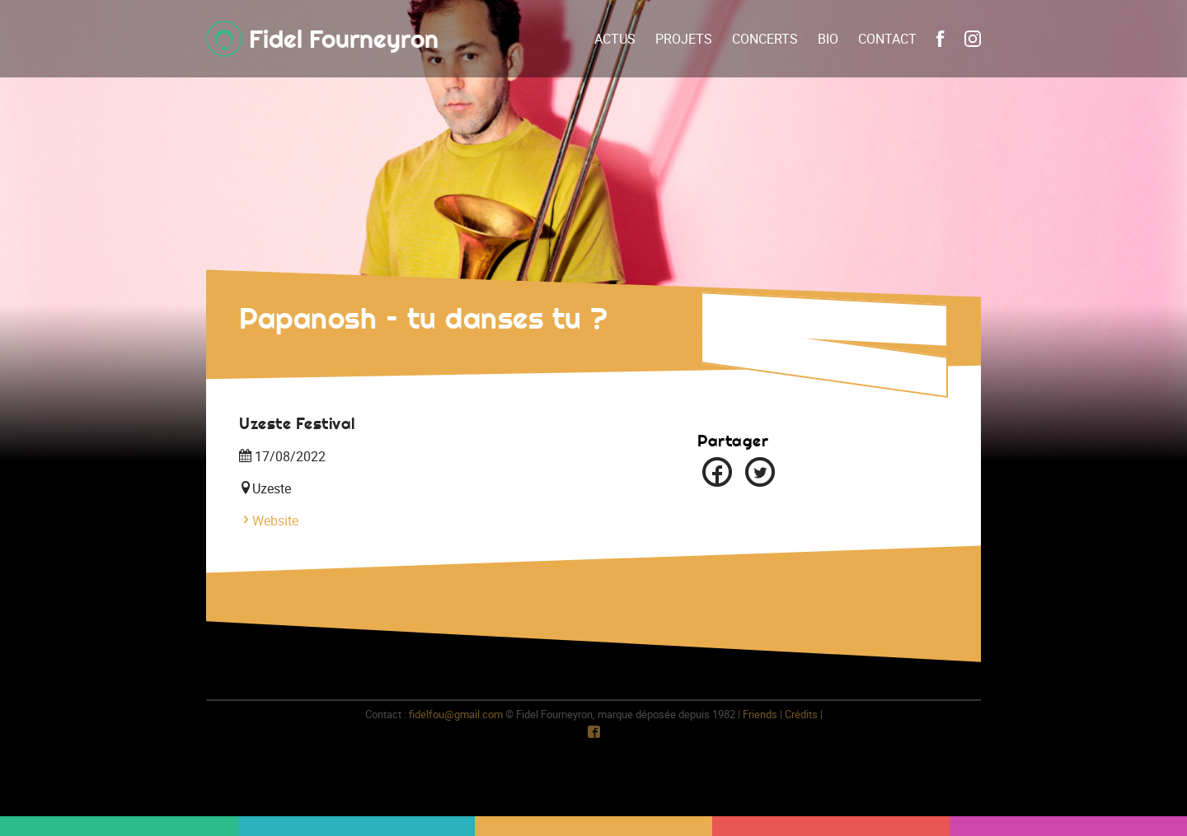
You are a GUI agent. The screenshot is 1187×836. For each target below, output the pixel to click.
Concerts (765, 39)
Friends (760, 714)
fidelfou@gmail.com (456, 714)
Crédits (801, 714)
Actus (615, 39)
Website (268, 520)
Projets (683, 39)
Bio (828, 39)
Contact (887, 39)
